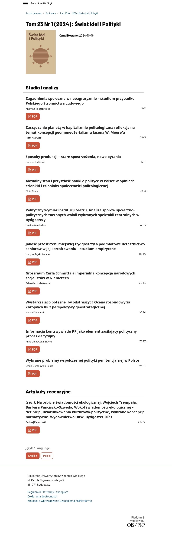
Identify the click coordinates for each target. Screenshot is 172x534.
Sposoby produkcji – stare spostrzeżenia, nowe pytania (73, 156)
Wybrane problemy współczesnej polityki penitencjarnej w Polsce (82, 360)
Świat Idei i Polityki (42, 3)
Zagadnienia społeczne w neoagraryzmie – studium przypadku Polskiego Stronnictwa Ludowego (80, 101)
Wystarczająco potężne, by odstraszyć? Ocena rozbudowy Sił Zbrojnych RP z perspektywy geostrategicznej (78, 304)
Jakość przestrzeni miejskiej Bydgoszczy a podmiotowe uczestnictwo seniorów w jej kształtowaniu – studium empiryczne (85, 246)
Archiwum (51, 13)
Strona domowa (33, 13)
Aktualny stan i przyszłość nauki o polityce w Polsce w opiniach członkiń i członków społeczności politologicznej (80, 183)
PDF (34, 116)
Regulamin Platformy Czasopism (47, 492)
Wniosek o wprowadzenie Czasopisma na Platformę (59, 500)
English (32, 455)
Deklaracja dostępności (42, 496)
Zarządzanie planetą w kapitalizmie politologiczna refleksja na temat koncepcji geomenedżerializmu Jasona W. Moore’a (80, 130)
